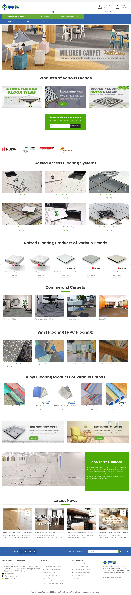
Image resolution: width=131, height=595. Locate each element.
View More (14, 275)
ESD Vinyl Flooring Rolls (117, 406)
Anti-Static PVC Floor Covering (91, 272)
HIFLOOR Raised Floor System (53, 583)
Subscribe (74, 126)
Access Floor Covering (65, 227)
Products (11, 21)
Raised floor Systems (81, 564)
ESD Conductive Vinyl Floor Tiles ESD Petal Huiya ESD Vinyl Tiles (24, 272)
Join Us (105, 7)
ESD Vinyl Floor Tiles (40, 272)
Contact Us (77, 578)
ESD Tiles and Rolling (81, 566)
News (28, 21)
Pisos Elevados (8, 578)
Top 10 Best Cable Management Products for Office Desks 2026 (93, 532)
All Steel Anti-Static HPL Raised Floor (66, 272)
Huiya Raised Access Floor (98, 469)
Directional (40, 406)
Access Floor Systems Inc (51, 575)
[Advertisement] (25, 122)
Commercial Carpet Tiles (82, 572)
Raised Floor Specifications (109, 227)
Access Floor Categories (109, 195)
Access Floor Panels (21, 195)
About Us (44, 21)
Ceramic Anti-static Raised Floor (117, 272)
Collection (123, 7)
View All (21, 198)
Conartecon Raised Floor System (54, 581)
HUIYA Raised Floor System (52, 569)
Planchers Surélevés (10, 576)
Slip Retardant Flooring (91, 406)
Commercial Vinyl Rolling (82, 569)
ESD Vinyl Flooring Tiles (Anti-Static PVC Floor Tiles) (72, 406)
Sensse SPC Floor (49, 572)
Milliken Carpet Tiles (17, 16)
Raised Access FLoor (69, 16)
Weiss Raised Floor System (52, 566)
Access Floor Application (65, 195)
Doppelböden (8, 573)
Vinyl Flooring (43, 16)
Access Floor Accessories (21, 227)
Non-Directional (14, 406)
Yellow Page (47, 578)
